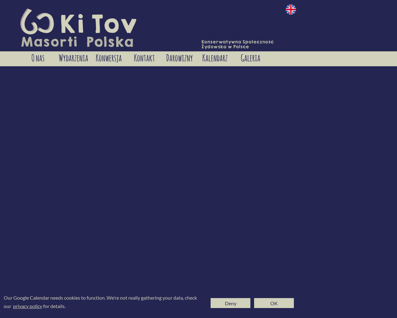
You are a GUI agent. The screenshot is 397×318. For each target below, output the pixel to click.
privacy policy (27, 306)
